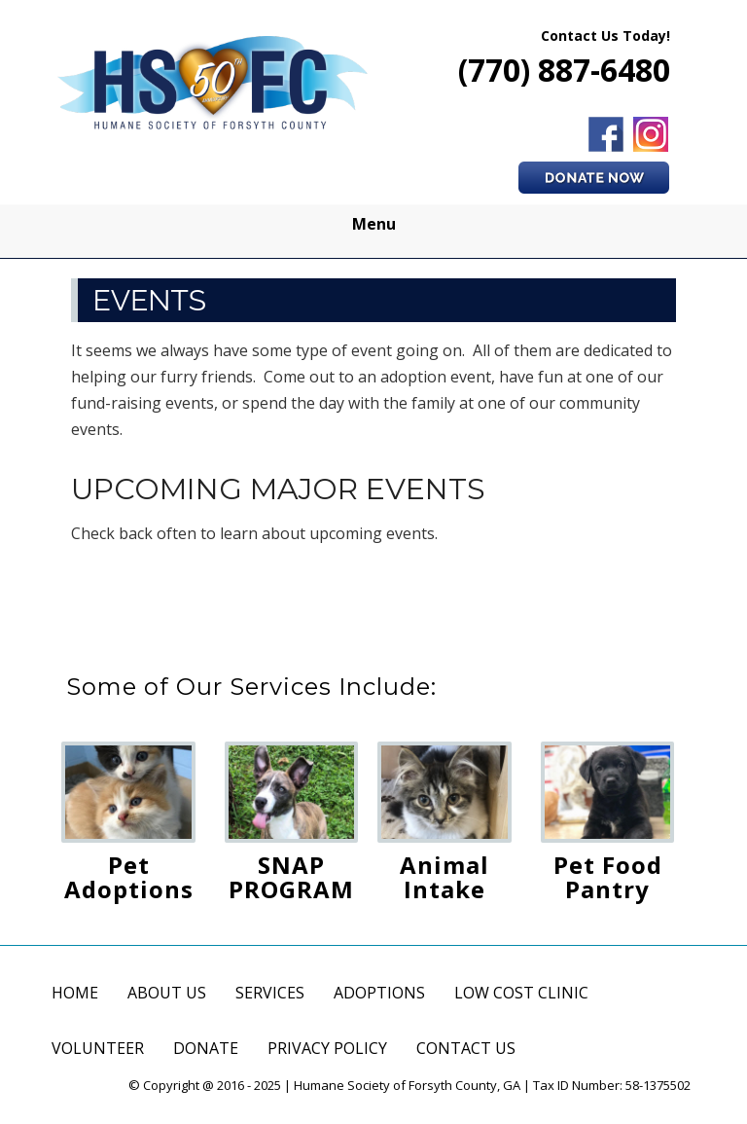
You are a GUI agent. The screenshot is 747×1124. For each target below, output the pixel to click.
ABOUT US (166, 992)
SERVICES (269, 992)
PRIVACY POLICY (327, 1048)
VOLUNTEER (98, 1048)
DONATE (205, 1048)
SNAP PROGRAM (291, 877)
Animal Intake (444, 877)
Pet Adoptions (129, 877)
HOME (75, 992)
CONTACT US (466, 1048)
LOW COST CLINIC (521, 992)
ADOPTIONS (379, 992)
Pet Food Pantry (607, 877)
